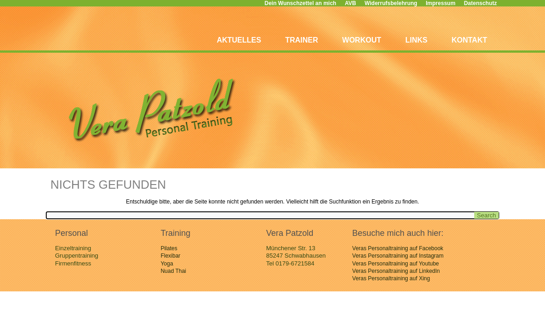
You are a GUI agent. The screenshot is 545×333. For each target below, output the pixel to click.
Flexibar (170, 256)
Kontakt (469, 40)
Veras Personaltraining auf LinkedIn (396, 271)
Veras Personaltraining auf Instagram (397, 256)
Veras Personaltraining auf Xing (391, 278)
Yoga (167, 263)
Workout (361, 40)
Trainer (301, 40)
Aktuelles (239, 40)
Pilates (169, 248)
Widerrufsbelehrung (391, 3)
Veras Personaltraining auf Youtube (395, 263)
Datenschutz (480, 3)
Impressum (440, 3)
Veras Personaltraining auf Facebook (397, 248)
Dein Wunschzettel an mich (300, 3)
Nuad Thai (173, 271)
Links (416, 40)
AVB (350, 3)
